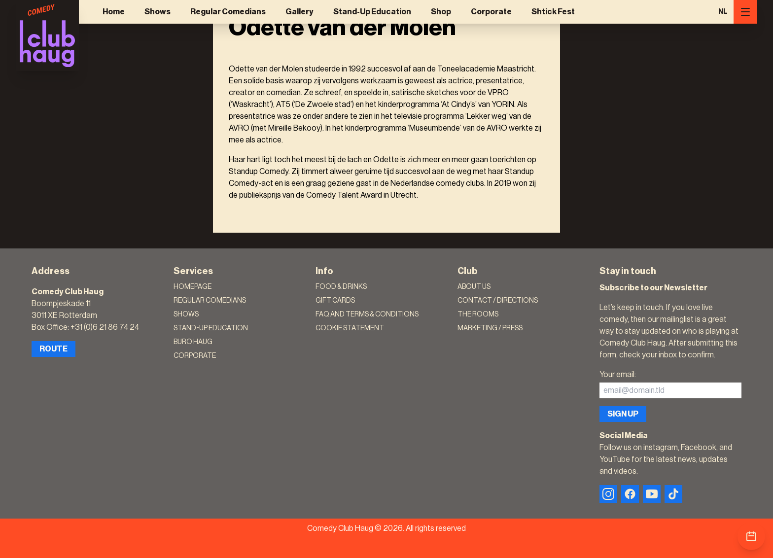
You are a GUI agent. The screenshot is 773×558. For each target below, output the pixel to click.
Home (114, 12)
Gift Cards (335, 300)
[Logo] (47, 35)
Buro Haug (193, 342)
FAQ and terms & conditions (367, 314)
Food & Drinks (341, 286)
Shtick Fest (553, 12)
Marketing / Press (490, 328)
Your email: (617, 375)
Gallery (299, 12)
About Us (474, 286)
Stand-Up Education (372, 12)
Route (53, 349)
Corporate (491, 12)
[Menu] (745, 12)
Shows (157, 12)
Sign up (622, 414)
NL (723, 11)
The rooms (477, 314)
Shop (441, 12)
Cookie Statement (350, 328)
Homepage (192, 286)
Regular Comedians (228, 12)
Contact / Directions (497, 300)
